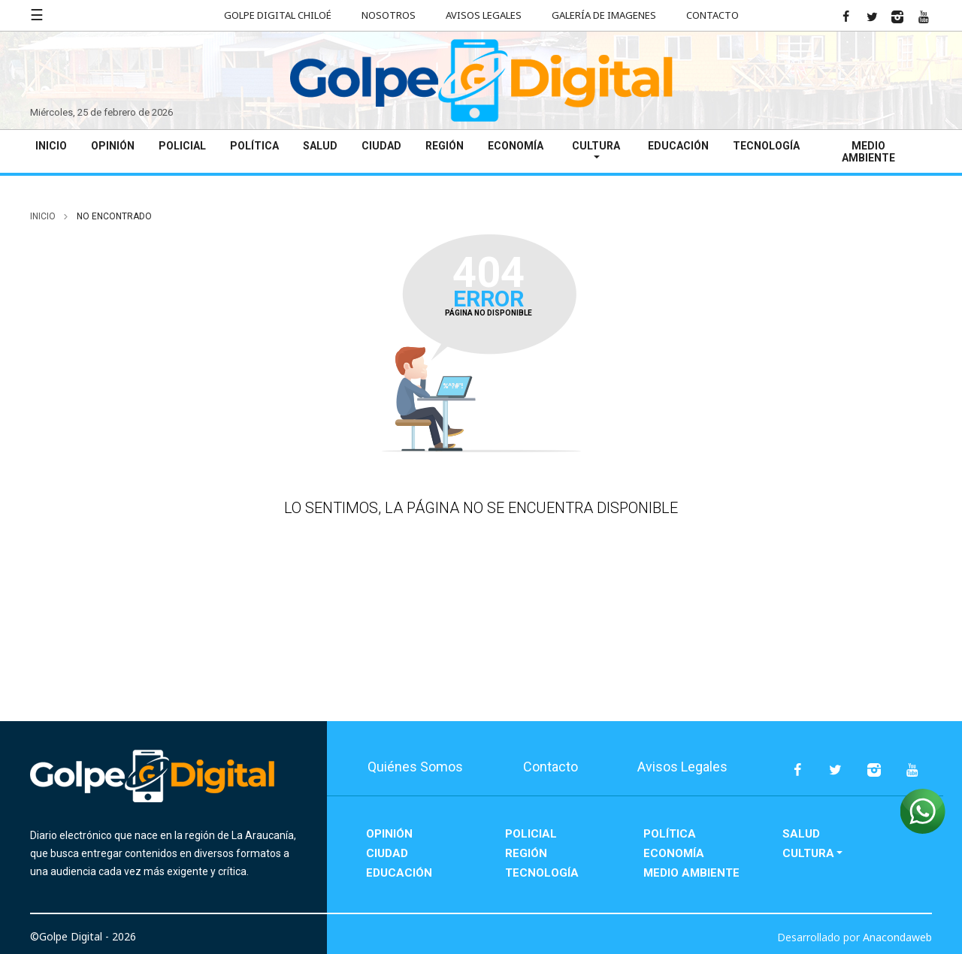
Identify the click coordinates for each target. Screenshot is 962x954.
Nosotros (389, 15)
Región (444, 146)
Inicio (51, 146)
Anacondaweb (897, 937)
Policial (182, 146)
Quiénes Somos (415, 766)
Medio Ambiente (868, 152)
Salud (320, 146)
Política (254, 146)
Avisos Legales (484, 15)
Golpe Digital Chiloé (277, 15)
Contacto (712, 15)
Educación (678, 146)
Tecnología (766, 146)
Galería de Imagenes (604, 15)
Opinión (113, 146)
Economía (515, 146)
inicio (43, 216)
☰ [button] (37, 15)
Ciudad (381, 146)
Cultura (596, 146)
